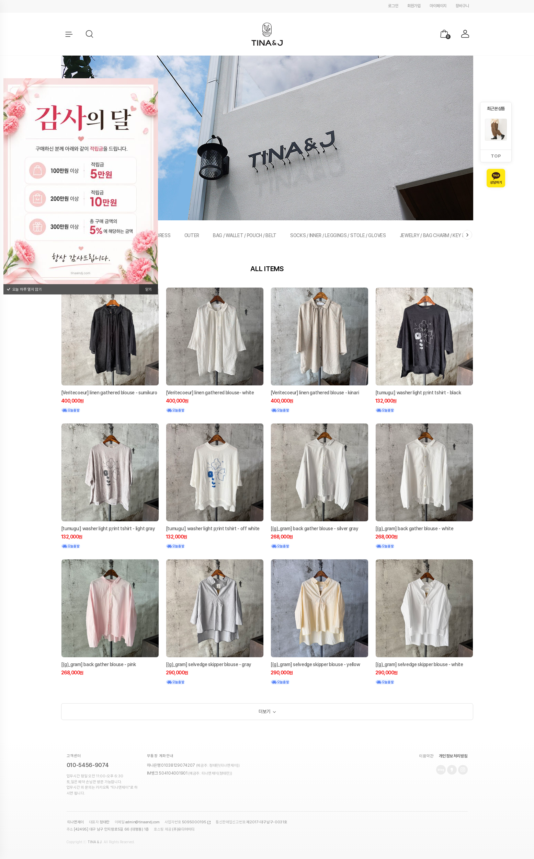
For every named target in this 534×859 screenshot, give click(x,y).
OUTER (192, 235)
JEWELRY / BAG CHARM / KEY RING (436, 235)
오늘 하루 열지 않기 (24, 289)
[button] (90, 34)
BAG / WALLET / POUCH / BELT (244, 235)
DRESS (163, 235)
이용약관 (426, 758)
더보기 (265, 713)
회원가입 (414, 5)
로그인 (393, 5)
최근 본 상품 (495, 108)
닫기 (148, 289)
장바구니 (462, 5)
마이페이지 (438, 5)
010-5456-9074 (88, 767)
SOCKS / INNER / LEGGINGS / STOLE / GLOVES (338, 235)
